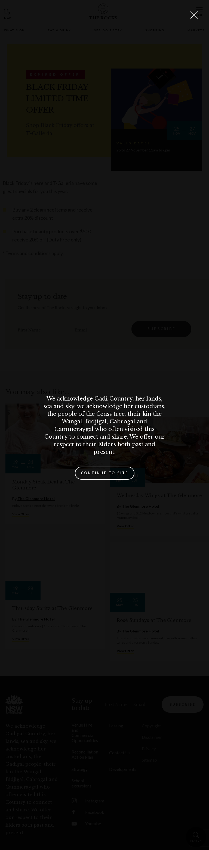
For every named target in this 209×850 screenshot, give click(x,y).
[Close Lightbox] (194, 15)
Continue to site (104, 473)
